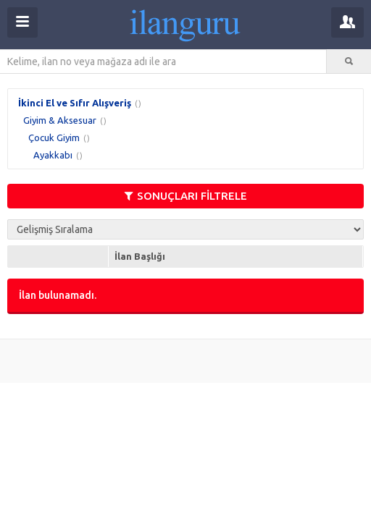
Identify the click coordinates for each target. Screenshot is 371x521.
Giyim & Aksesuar (59, 120)
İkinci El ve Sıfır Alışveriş (74, 103)
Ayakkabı (52, 155)
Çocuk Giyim (54, 137)
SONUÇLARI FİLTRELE (186, 196)
